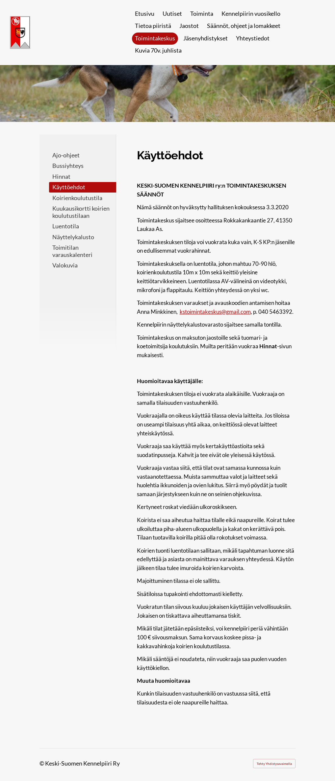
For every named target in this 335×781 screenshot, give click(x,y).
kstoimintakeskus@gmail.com (215, 312)
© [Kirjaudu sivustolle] (42, 763)
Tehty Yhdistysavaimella (274, 764)
